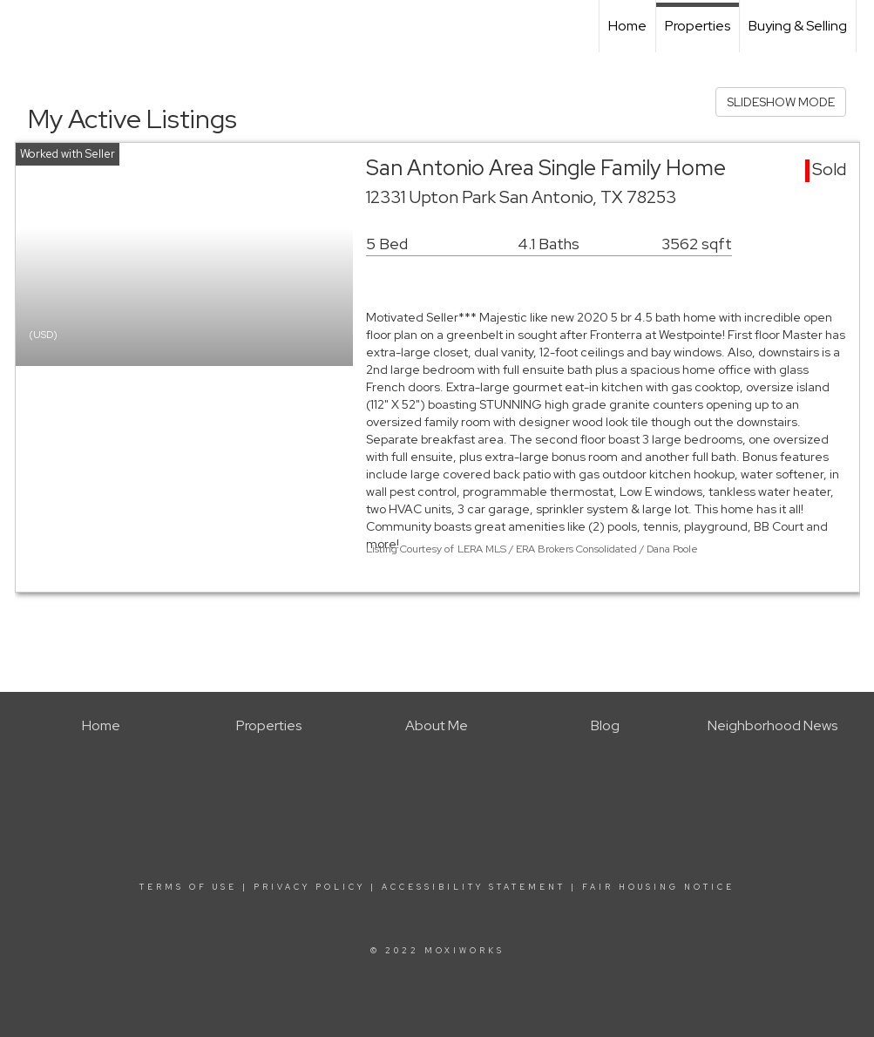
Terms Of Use (188, 887)
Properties (697, 26)
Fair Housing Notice (658, 887)
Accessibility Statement (474, 887)
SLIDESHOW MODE (781, 102)
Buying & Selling (798, 26)
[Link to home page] (22, 26)
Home (627, 26)
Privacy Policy (309, 887)
